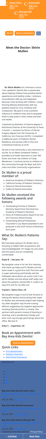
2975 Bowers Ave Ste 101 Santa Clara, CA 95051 (21, 395)
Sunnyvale (34, 2)
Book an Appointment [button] (23, 342)
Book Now (34, 436)
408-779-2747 (23, 16)
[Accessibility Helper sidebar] (3, 3)
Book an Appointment (25, 33)
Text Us (10, 33)
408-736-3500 (13, 7)
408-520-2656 (33, 7)
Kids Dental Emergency (16, 357)
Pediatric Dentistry (14, 354)
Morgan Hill (25, 11)
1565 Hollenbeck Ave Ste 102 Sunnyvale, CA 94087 (22, 410)
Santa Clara (15, 2)
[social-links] (6, 371)
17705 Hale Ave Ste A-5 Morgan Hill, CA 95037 (20, 424)
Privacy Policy (36, 431)
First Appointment (14, 351)
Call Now (11, 436)
